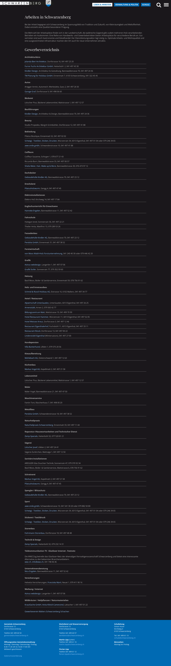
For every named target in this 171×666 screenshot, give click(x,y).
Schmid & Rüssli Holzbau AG (37, 291)
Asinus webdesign (33, 264)
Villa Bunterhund (32, 346)
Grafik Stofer (30, 269)
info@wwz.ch (38, 562)
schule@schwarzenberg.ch (125, 638)
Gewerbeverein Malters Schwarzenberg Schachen (47, 611)
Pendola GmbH (31, 242)
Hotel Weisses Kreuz (34, 321)
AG (38, 369)
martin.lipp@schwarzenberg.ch (71, 644)
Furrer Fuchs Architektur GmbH (39, 66)
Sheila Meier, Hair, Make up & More (40, 166)
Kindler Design (31, 71)
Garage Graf (30, 91)
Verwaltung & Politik (126, 4)
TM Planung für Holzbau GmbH (39, 75)
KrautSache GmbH (33, 604)
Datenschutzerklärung (13, 656)
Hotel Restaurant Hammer (36, 317)
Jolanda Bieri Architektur (35, 61)
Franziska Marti (54, 582)
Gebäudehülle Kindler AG (36, 177)
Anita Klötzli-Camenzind (53, 604)
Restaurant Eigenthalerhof (36, 326)
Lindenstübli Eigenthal (35, 335)
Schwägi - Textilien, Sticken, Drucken (41, 140)
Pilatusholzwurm (32, 188)
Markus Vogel (31, 369)
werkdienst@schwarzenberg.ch (71, 635)
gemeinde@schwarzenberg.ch (16, 635)
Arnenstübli (30, 307)
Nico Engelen (30, 571)
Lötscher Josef (31, 447)
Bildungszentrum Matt (35, 312)
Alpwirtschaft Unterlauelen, (37, 303)
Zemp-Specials (31, 436)
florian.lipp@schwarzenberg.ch (71, 654)
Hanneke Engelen (32, 210)
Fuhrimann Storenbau (35, 533)
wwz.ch (28, 562)
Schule (145, 4)
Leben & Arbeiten (102, 4)
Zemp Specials (31, 544)
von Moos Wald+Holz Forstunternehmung (43, 253)
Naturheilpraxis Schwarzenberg (39, 425)
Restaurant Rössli (32, 331)
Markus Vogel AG (32, 479)
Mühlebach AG (31, 358)
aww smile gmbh (32, 145)
